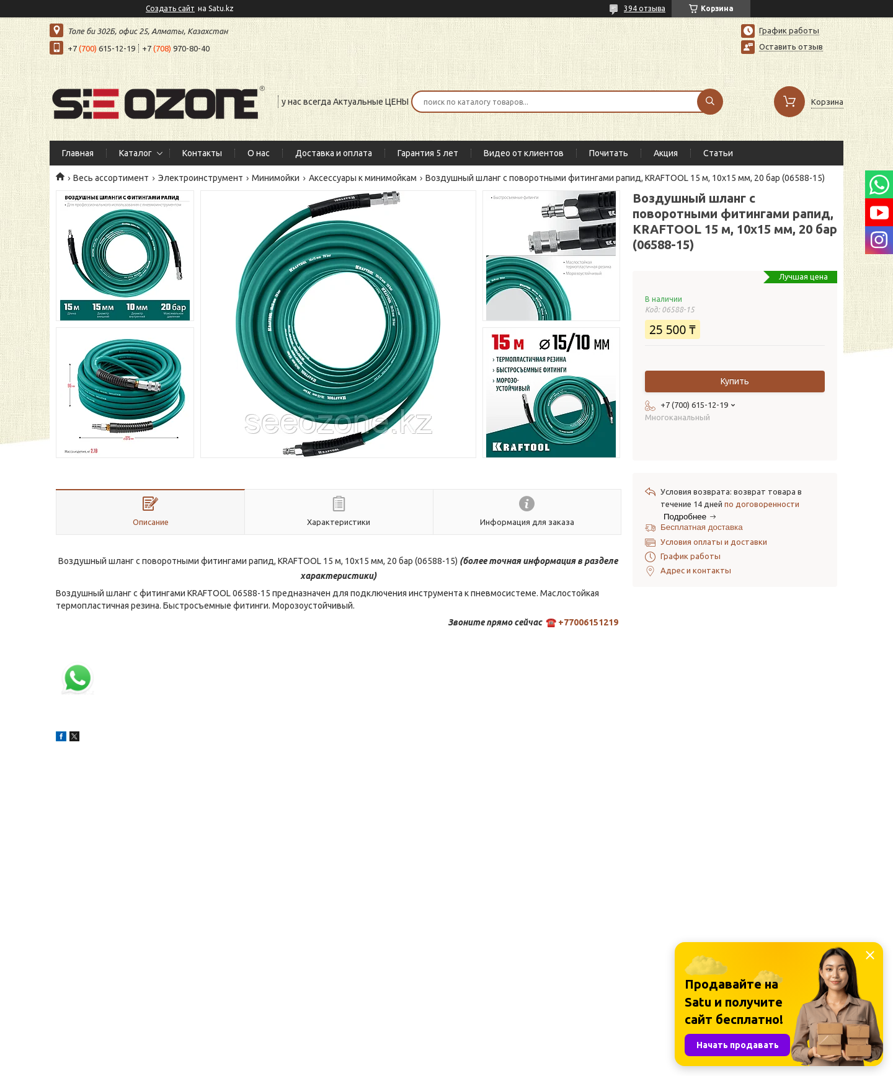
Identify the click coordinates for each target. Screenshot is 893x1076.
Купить (735, 381)
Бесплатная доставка (701, 527)
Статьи (718, 153)
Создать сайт (170, 8)
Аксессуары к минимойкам (363, 178)
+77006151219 (588, 622)
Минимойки (276, 178)
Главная (78, 153)
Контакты (202, 153)
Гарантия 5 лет (428, 153)
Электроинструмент (200, 178)
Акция (666, 153)
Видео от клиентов (524, 153)
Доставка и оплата (333, 153)
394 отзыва (644, 8)
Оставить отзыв (791, 46)
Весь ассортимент (111, 178)
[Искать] (710, 102)
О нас (258, 153)
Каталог (135, 153)
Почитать (608, 153)
